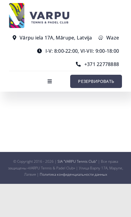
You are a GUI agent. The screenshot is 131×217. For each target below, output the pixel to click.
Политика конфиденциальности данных (73, 174)
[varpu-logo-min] (39, 5)
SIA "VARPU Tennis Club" (77, 161)
